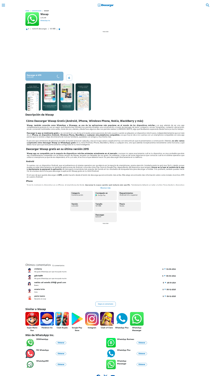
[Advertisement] (105, 51)
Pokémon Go (47, 328)
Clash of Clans (107, 328)
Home (27, 11)
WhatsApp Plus (122, 328)
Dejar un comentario (105, 304)
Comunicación (36, 11)
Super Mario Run (32, 329)
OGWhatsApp (42, 339)
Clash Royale (62, 328)
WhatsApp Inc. (45, 20)
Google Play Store (77, 329)
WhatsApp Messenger (136, 329)
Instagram (92, 328)
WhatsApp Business (125, 339)
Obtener (61, 343)
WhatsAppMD (42, 361)
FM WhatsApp (42, 350)
